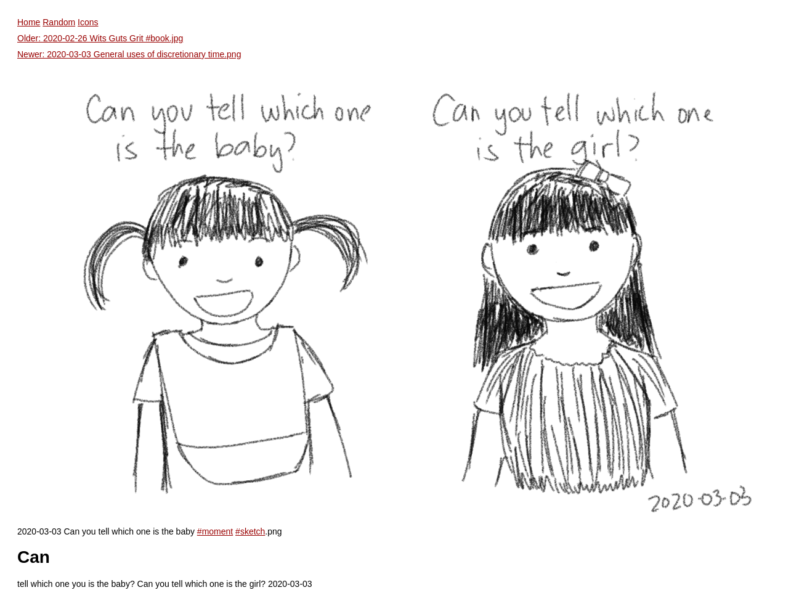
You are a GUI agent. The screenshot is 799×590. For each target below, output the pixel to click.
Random (59, 22)
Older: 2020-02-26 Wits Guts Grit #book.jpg (100, 38)
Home (28, 22)
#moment (215, 531)
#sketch (250, 531)
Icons (88, 22)
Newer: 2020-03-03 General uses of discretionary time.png (129, 54)
